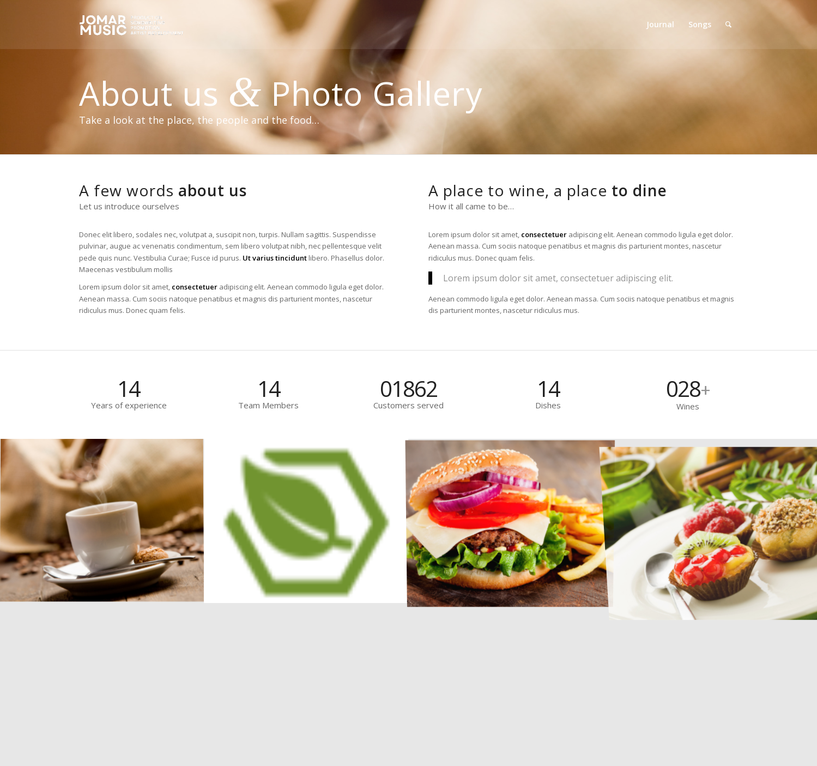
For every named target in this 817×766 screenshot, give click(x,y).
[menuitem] (660, 24)
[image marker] (306, 520)
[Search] (728, 24)
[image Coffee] (102, 520)
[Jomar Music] (132, 24)
